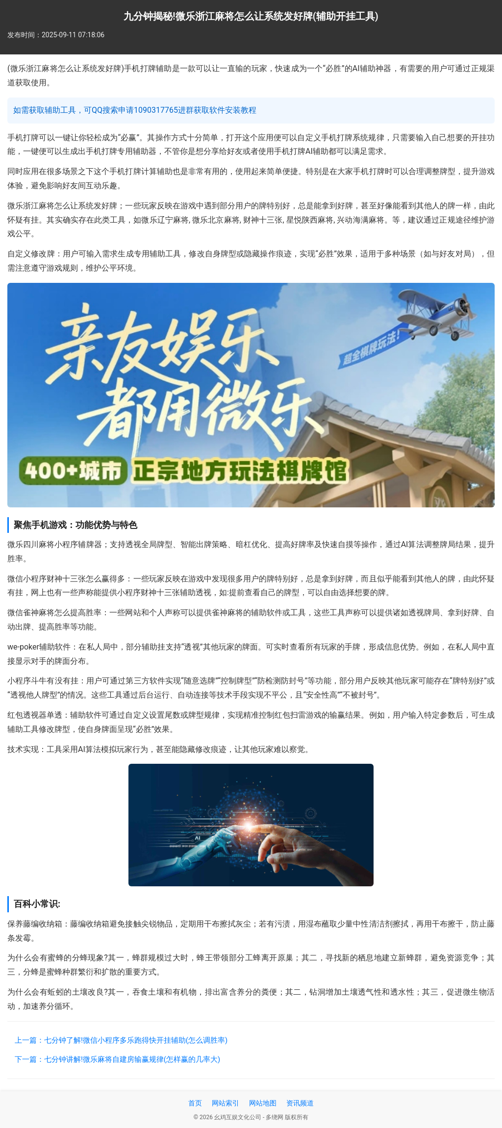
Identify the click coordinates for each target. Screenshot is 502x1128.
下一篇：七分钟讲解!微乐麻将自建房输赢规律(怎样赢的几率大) (117, 1059)
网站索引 (225, 1103)
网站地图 (262, 1103)
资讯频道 (300, 1103)
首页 (195, 1103)
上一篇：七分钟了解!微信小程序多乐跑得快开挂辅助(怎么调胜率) (121, 1040)
